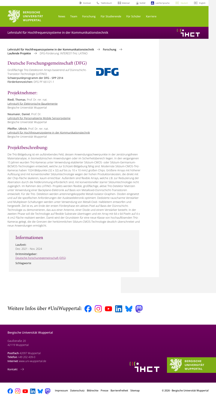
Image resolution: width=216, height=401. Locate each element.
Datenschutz (77, 390)
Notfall (142, 3)
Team (73, 16)
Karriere (151, 16)
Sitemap (135, 390)
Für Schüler (133, 16)
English (202, 3)
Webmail (126, 3)
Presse (104, 390)
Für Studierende (111, 16)
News (61, 16)
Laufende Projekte (20, 53)
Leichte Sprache (163, 3)
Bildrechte (92, 390)
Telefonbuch (106, 3)
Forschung (89, 16)
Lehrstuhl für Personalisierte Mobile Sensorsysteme (39, 118)
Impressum (61, 390)
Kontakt (13, 369)
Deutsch (184, 3)
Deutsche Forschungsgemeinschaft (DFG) (40, 258)
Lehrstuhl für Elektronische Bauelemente (33, 103)
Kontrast (87, 3)
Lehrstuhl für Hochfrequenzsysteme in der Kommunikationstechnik (51, 49)
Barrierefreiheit (119, 390)
